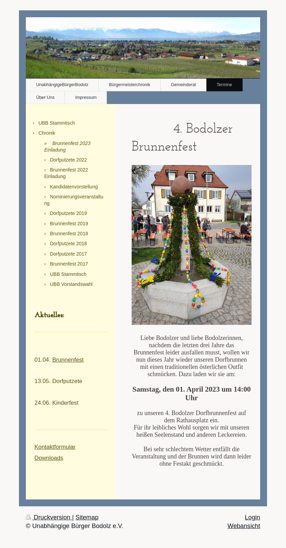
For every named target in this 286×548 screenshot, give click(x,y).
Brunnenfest (68, 359)
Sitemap (87, 517)
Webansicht (243, 526)
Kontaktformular (54, 447)
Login (252, 517)
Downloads (48, 458)
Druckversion (49, 517)
